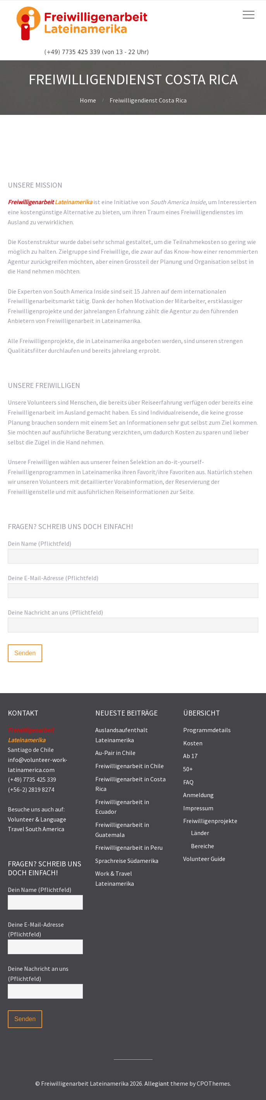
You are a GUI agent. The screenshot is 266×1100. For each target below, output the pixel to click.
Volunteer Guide (204, 859)
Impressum (198, 808)
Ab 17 (190, 756)
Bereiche (202, 846)
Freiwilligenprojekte (210, 821)
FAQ (188, 782)
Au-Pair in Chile (115, 753)
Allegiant (156, 1083)
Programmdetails (207, 730)
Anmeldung (198, 795)
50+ (188, 769)
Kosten (193, 743)
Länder (200, 833)
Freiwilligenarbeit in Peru (129, 847)
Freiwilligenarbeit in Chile (129, 766)
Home (88, 100)
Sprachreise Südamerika (126, 860)
